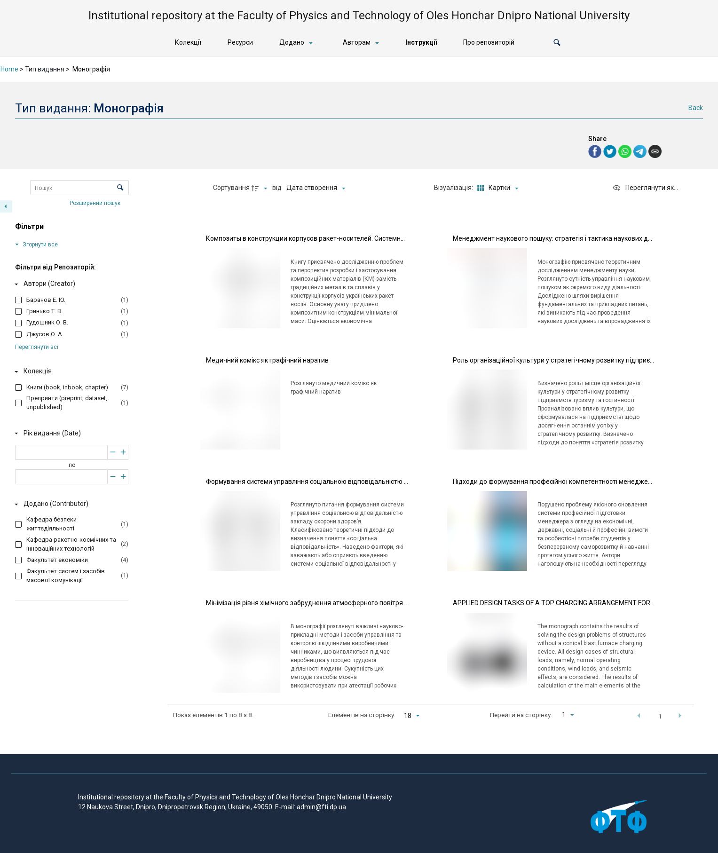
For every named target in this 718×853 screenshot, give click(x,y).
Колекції (188, 42)
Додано (291, 42)
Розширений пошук (96, 202)
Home (9, 69)
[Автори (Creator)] (69, 284)
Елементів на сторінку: (361, 715)
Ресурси (240, 42)
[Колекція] (69, 371)
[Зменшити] (112, 451)
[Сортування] (316, 188)
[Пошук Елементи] (79, 187)
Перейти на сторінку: (521, 715)
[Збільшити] (123, 451)
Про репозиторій (488, 42)
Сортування (231, 187)
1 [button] (660, 716)
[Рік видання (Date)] (69, 433)
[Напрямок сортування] (260, 188)
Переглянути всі (36, 347)
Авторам (357, 42)
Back (695, 107)
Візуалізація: (454, 187)
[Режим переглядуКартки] (496, 188)
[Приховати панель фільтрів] (6, 206)
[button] (557, 42)
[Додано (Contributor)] (69, 504)
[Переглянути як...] (645, 188)
